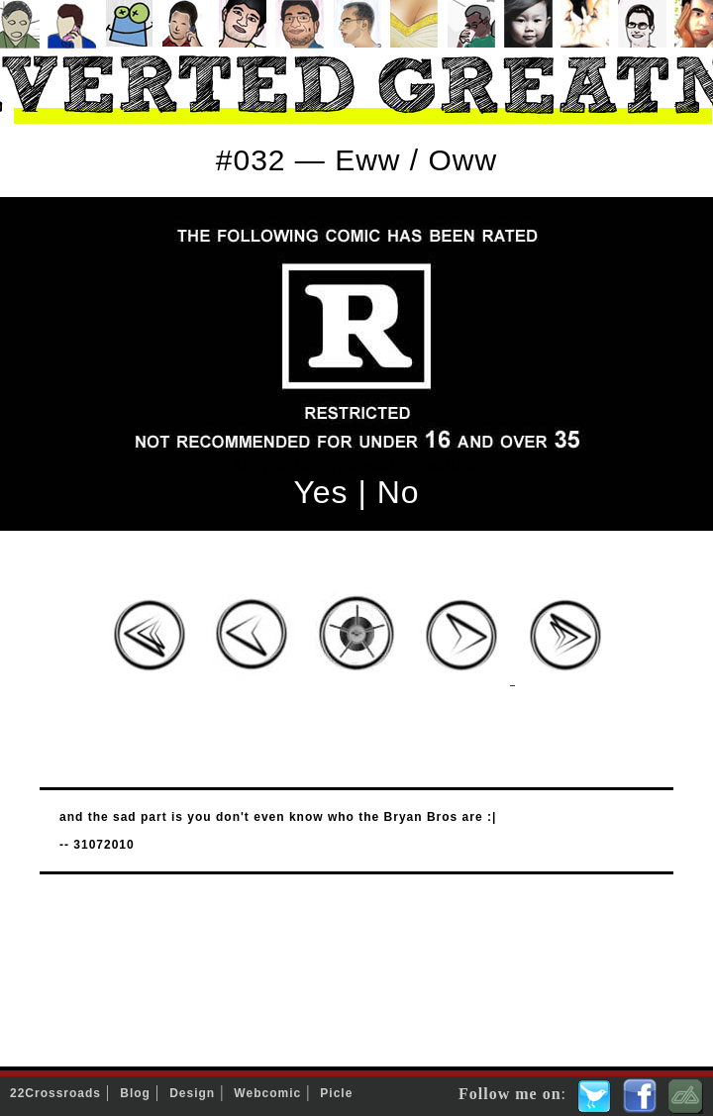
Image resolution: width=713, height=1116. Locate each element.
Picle (336, 1093)
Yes (320, 492)
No (398, 492)
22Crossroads (55, 1093)
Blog (135, 1093)
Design (192, 1093)
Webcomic (267, 1093)
